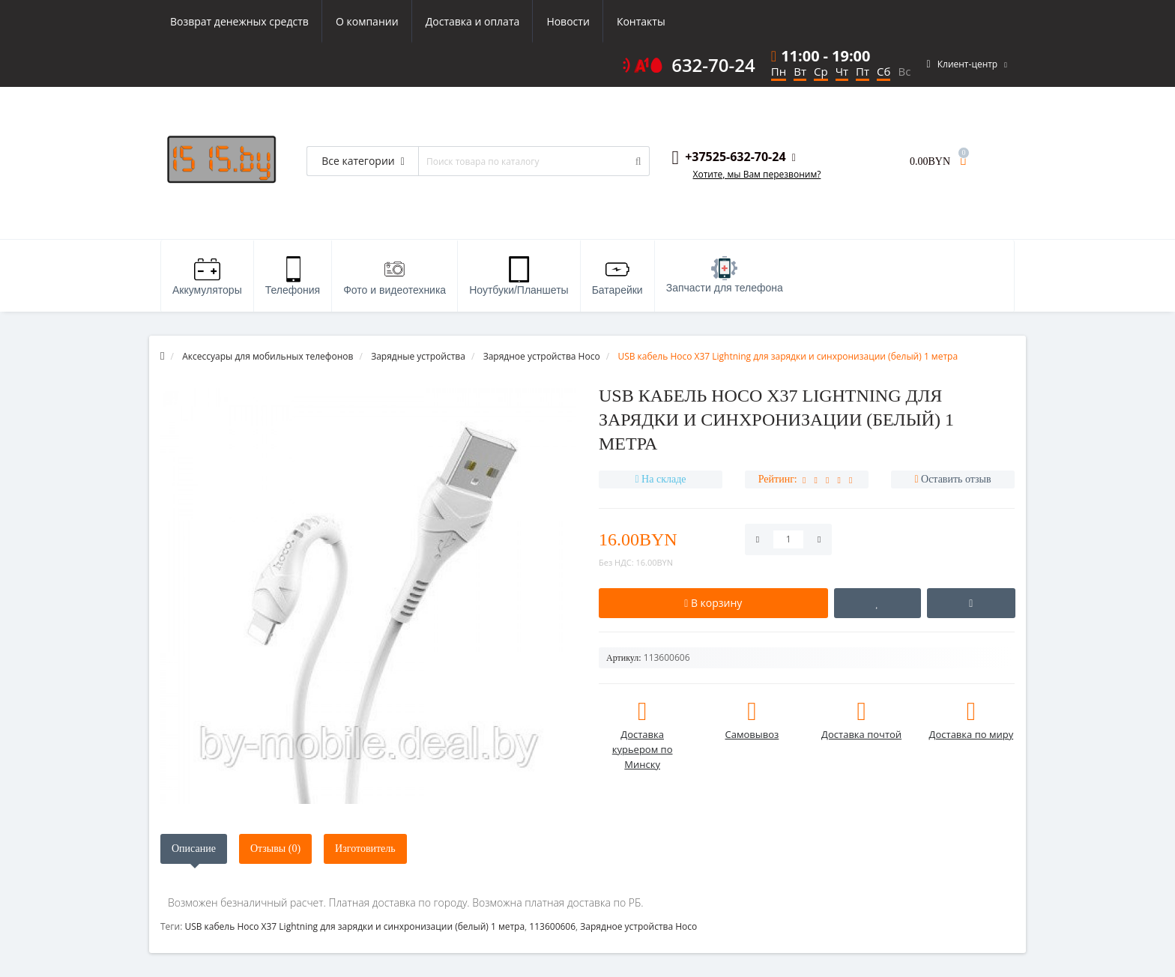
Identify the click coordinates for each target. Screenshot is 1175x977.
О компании (367, 21)
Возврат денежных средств (239, 21)
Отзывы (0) (275, 848)
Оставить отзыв (956, 479)
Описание (194, 848)
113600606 (552, 926)
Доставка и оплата (473, 21)
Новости (567, 21)
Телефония (292, 276)
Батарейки (617, 276)
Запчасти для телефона (724, 275)
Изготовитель (365, 848)
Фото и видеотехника (394, 276)
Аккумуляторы (207, 276)
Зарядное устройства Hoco (638, 926)
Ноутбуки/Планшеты (518, 276)
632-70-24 (713, 65)
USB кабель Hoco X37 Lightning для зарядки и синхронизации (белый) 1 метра (354, 926)
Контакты (641, 21)
